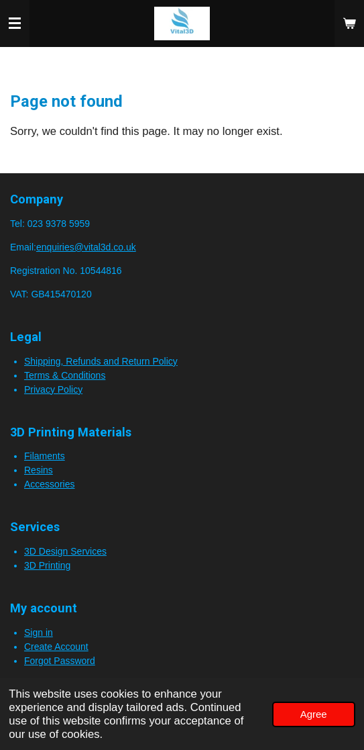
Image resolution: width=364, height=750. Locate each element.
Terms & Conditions (64, 375)
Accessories (49, 484)
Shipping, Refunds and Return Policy (101, 361)
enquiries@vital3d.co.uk (86, 247)
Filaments (44, 456)
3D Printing (47, 565)
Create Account (56, 646)
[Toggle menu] (14, 23)
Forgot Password (59, 660)
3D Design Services (65, 551)
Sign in (38, 632)
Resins (38, 470)
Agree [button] (313, 714)
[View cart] (349, 23)
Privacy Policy (53, 389)
